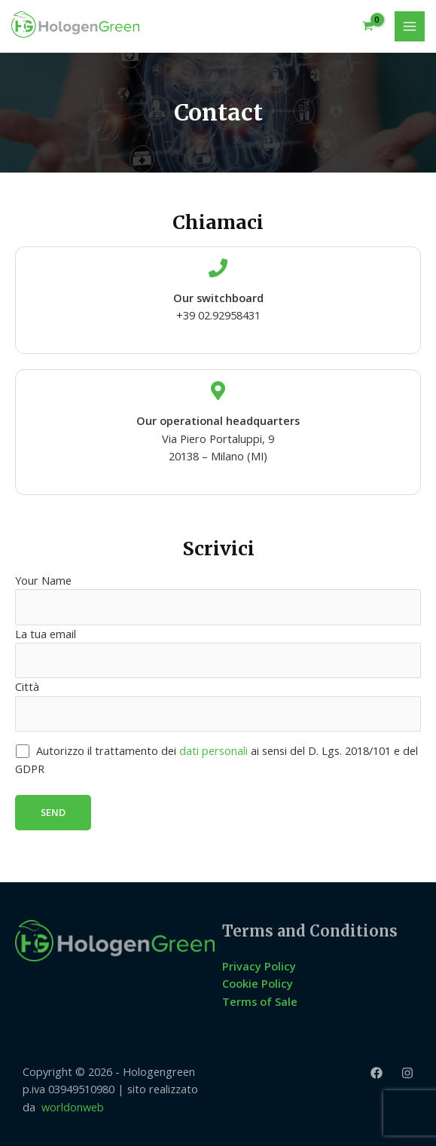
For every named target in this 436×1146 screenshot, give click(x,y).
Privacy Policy (259, 965)
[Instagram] (407, 1073)
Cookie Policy (257, 983)
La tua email (218, 652)
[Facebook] (376, 1073)
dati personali (213, 750)
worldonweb (72, 1106)
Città (218, 705)
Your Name (218, 599)
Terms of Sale (259, 1001)
